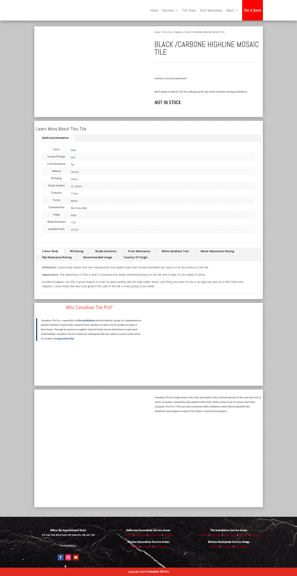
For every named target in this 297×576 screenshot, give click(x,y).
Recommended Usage (97, 257)
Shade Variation (106, 251)
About (230, 10)
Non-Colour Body (79, 208)
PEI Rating (76, 251)
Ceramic (75, 172)
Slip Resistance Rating (57, 257)
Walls (73, 215)
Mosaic (74, 200)
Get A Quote (252, 10)
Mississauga (154, 535)
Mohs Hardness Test (175, 251)
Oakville (128, 535)
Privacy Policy (68, 545)
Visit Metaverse (211, 10)
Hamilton (168, 535)
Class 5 (74, 179)
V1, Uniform (76, 186)
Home (154, 10)
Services (168, 10)
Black (73, 150)
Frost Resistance (139, 251)
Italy (73, 157)
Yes (72, 164)
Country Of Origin (136, 257)
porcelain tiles (66, 338)
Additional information (55, 138)
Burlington (140, 535)
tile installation (85, 320)
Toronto (255, 535)
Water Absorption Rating (217, 251)
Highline (179, 32)
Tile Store (189, 10)
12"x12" (75, 229)
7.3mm (74, 193)
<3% (73, 222)
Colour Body (50, 251)
